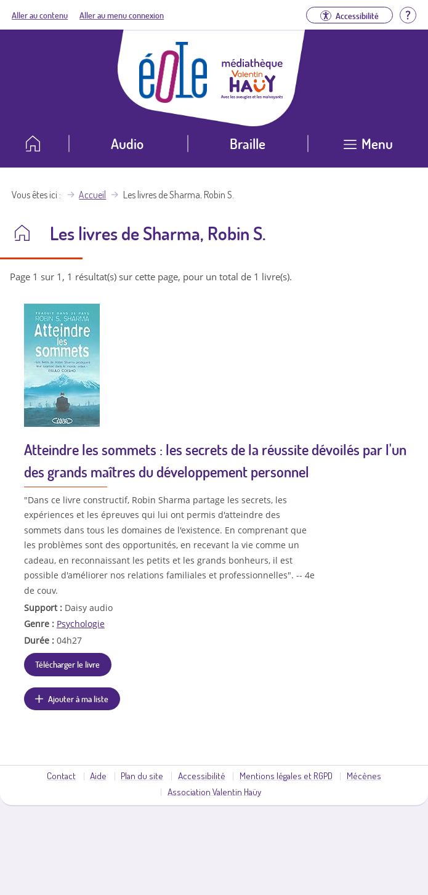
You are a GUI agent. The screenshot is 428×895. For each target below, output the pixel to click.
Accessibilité (201, 775)
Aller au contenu (40, 14)
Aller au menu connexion (121, 14)
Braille (247, 143)
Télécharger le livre (67, 664)
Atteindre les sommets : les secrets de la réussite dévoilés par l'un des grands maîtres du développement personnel (215, 460)
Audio (127, 143)
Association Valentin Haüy (214, 791)
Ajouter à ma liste (78, 698)
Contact (61, 775)
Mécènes (364, 775)
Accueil (92, 194)
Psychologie (81, 624)
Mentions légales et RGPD (286, 775)
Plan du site (142, 775)
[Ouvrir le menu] (368, 148)
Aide (98, 775)
